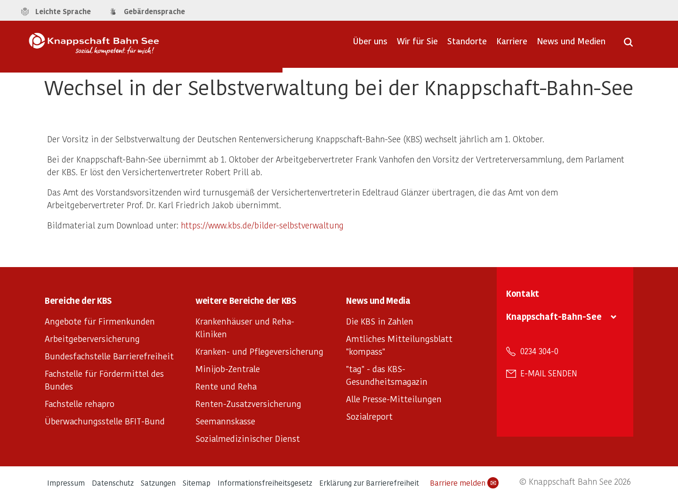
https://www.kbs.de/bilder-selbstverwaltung (262, 225)
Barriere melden (464, 482)
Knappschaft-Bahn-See (554, 316)
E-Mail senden (548, 373)
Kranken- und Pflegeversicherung (259, 351)
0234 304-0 (539, 351)
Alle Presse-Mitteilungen (394, 399)
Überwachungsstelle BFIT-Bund (105, 421)
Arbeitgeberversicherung (92, 338)
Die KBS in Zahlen (379, 321)
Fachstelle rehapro (79, 403)
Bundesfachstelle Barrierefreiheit (109, 356)
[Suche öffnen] (628, 45)
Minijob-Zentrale (227, 369)
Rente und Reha (226, 386)
